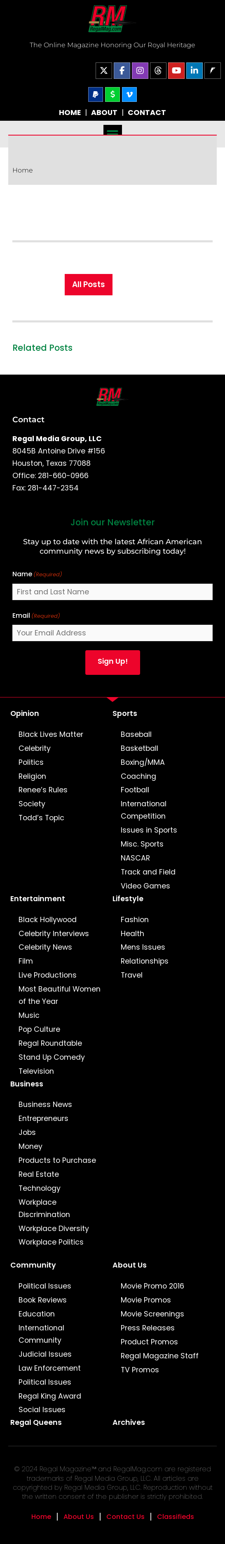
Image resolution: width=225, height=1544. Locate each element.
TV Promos (140, 1370)
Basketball (139, 748)
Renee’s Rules (43, 790)
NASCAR (135, 858)
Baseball (136, 734)
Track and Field (148, 872)
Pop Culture (39, 1029)
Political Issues (45, 1286)
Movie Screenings (152, 1314)
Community (33, 1265)
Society (32, 804)
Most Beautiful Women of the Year (60, 995)
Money (30, 1146)
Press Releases (148, 1328)
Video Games (145, 886)
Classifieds (175, 1516)
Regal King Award (50, 1396)
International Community (41, 1334)
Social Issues (42, 1410)
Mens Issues (143, 947)
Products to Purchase (57, 1160)
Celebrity (35, 748)
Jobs (27, 1132)
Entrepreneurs (43, 1118)
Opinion (24, 713)
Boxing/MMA (143, 762)
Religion (32, 776)
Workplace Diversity (54, 1228)
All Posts (88, 284)
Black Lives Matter (51, 734)
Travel (132, 975)
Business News (45, 1104)
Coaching (138, 776)
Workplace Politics (51, 1242)
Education (37, 1314)
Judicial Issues (45, 1354)
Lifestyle (127, 899)
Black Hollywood (48, 920)
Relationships (145, 961)
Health (132, 934)
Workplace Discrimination (44, 1208)
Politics (31, 762)
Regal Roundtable (50, 1043)
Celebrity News (45, 947)
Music (29, 1015)
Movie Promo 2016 (152, 1286)
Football (135, 790)
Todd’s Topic (41, 818)
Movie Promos (146, 1300)
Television (36, 1071)
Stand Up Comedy (52, 1057)
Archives (128, 1422)
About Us (129, 1265)
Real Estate (39, 1174)
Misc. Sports (142, 844)
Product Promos (149, 1342)
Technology (40, 1188)
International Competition (143, 810)
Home (22, 170)
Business (26, 1084)
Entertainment (37, 899)
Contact (28, 419)
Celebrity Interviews (54, 934)
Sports (124, 713)
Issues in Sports (149, 830)
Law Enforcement (50, 1368)
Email (36, 615)
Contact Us (125, 1516)
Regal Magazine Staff (160, 1356)
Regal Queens (36, 1422)
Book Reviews (43, 1300)
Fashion (135, 920)
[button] (112, 134)
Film (26, 961)
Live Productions (48, 975)
